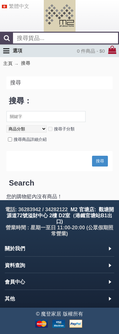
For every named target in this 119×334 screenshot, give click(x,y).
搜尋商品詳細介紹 (27, 139)
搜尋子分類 (61, 129)
